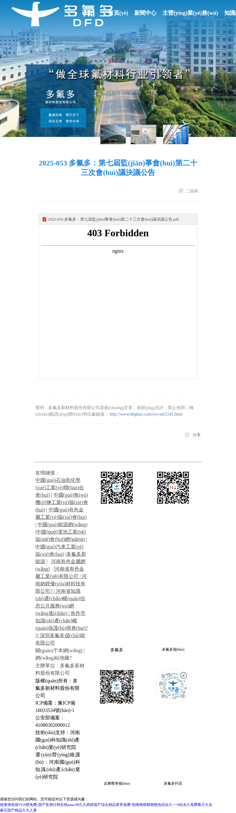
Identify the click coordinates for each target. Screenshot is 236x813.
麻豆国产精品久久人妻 (18, 810)
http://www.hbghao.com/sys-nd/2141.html (146, 414)
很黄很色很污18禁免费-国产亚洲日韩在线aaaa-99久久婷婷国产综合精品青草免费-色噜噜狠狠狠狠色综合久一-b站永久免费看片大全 (106, 805)
